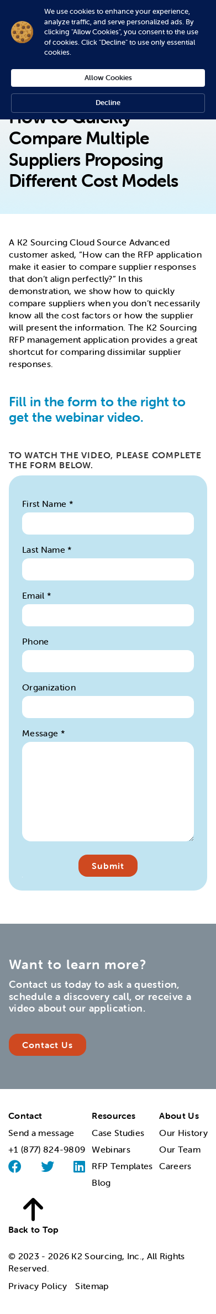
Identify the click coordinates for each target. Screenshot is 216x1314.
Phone (35, 641)
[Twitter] (47, 1166)
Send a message (41, 1132)
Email (36, 595)
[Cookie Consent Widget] (108, 59)
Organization (49, 687)
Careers (175, 1165)
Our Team (180, 1149)
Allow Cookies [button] (108, 77)
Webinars (111, 1149)
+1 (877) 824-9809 (46, 1149)
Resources (113, 1115)
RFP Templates (122, 1165)
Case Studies (118, 1132)
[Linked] (79, 1166)
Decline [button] (108, 102)
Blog (101, 1182)
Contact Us (47, 1044)
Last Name (47, 549)
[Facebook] (15, 1167)
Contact (25, 1115)
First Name (47, 503)
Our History (183, 1132)
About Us (179, 1115)
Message (43, 733)
